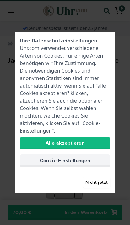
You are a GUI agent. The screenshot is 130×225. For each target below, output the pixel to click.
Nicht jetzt (96, 182)
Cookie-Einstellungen (65, 160)
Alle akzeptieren (65, 143)
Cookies (53, 55)
